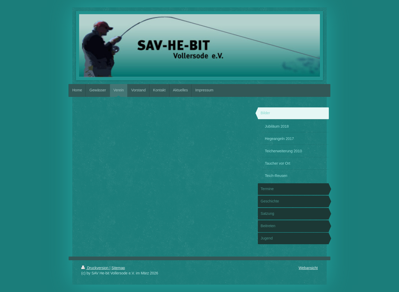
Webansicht (308, 268)
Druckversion (95, 268)
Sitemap (118, 268)
